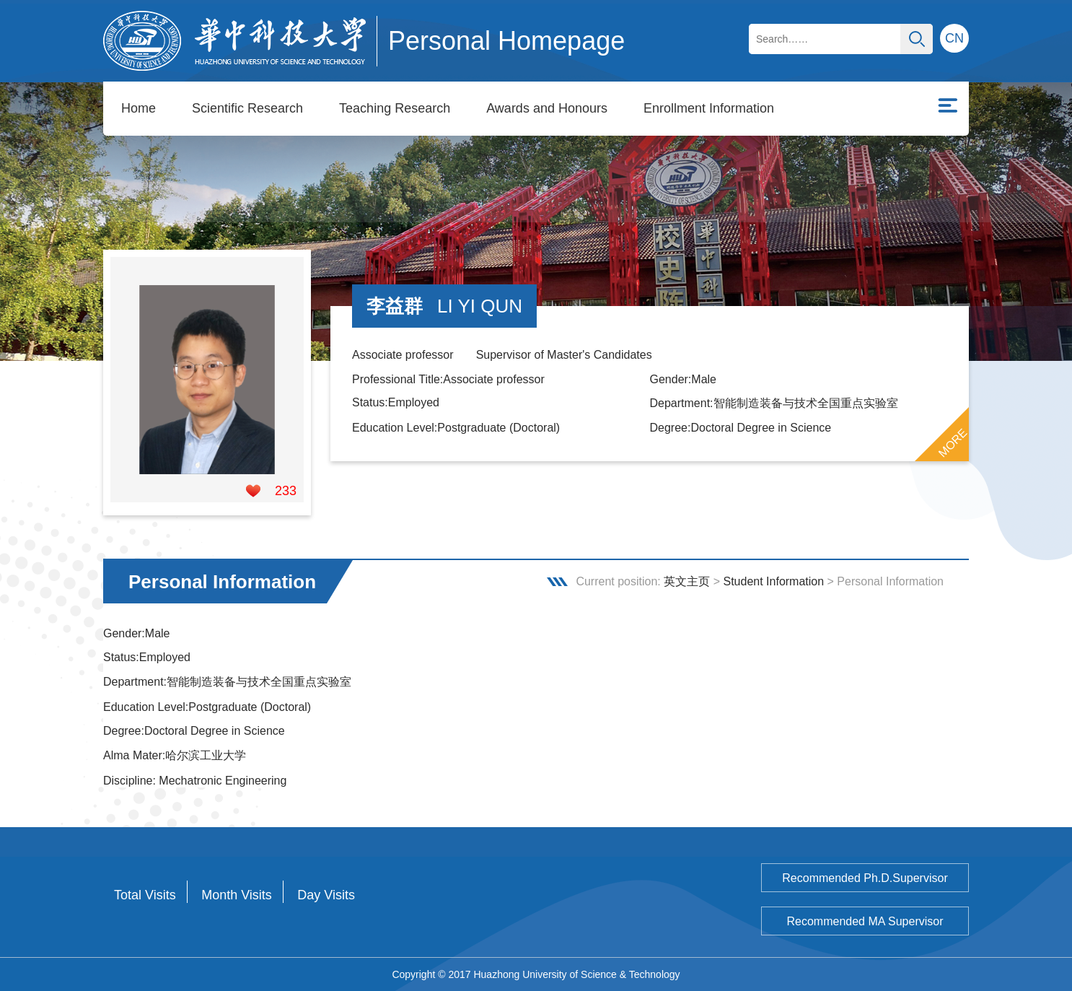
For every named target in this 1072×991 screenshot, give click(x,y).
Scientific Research (247, 108)
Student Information (773, 581)
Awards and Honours (546, 108)
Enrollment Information (708, 108)
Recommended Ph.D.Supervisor (864, 878)
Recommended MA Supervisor (865, 921)
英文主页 (687, 581)
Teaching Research (394, 108)
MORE (953, 443)
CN (954, 38)
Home (138, 108)
